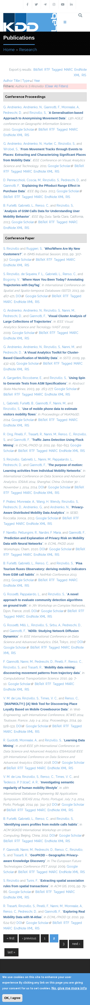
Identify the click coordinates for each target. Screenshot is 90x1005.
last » (11, 952)
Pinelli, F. (21, 434)
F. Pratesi (9, 501)
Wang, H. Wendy (48, 501)
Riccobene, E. (32, 378)
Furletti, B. (27, 403)
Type (25, 80)
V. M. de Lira (12, 698)
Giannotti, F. (52, 107)
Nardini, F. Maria (50, 532)
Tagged (56, 69)
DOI (20, 296)
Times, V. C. (48, 698)
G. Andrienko (12, 107)
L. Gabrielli (10, 403)
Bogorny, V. (11, 279)
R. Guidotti (10, 740)
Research (28, 49)
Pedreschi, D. (12, 112)
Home (9, 49)
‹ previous (29, 938)
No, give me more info (69, 988)
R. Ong (8, 434)
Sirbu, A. (55, 625)
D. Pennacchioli (14, 180)
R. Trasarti (10, 906)
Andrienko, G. (32, 507)
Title (17, 80)
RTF (47, 69)
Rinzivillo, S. (37, 112)
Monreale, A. (70, 107)
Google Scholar (24, 129)
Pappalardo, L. (63, 459)
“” (44, 154)
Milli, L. (25, 625)
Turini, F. (32, 880)
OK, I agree (12, 998)
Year (37, 80)
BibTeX (38, 69)
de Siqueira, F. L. (32, 274)
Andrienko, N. (32, 107)
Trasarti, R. (35, 434)
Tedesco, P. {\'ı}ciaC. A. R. (20, 782)
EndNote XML (13, 135)
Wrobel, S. (10, 149)
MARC (68, 69)
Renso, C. (42, 205)
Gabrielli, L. (26, 205)
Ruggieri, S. (34, 248)
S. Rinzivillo (11, 248)
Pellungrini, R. (27, 532)
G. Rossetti (10, 594)
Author (8, 80)
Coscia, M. (34, 180)
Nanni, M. (68, 310)
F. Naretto (10, 532)
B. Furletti (10, 205)
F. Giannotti (11, 661)
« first (10, 938)
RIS (84, 75)
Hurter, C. (50, 143)
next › (76, 944)
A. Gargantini (12, 378)
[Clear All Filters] (56, 86)
